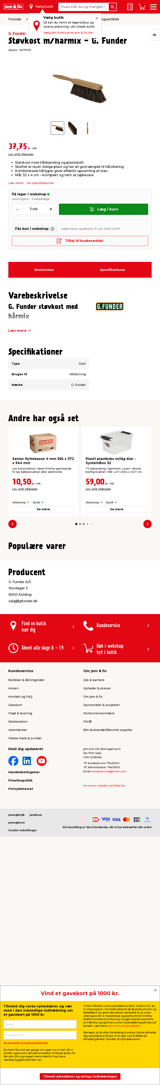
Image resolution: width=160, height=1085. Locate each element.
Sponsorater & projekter (101, 803)
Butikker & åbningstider (26, 778)
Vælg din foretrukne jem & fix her (68, 33)
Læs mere (16, 183)
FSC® (87, 819)
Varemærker (17, 828)
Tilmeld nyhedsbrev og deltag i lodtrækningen (80, 1076)
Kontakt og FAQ (20, 794)
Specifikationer (112, 270)
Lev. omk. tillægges (21, 154)
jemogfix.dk (16, 912)
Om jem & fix (92, 794)
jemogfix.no (16, 920)
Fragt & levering (20, 811)
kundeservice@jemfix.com (109, 869)
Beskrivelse (44, 270)
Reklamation (18, 819)
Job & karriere (93, 778)
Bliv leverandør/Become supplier (107, 828)
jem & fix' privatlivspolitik (124, 1025)
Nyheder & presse (97, 786)
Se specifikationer (40, 183)
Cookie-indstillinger (22, 928)
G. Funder (17, 33)
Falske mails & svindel (24, 836)
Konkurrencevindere (99, 811)
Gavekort (15, 803)
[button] (76, 524)
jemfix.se (36, 912)
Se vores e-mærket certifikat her (104, 883)
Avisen (13, 786)
